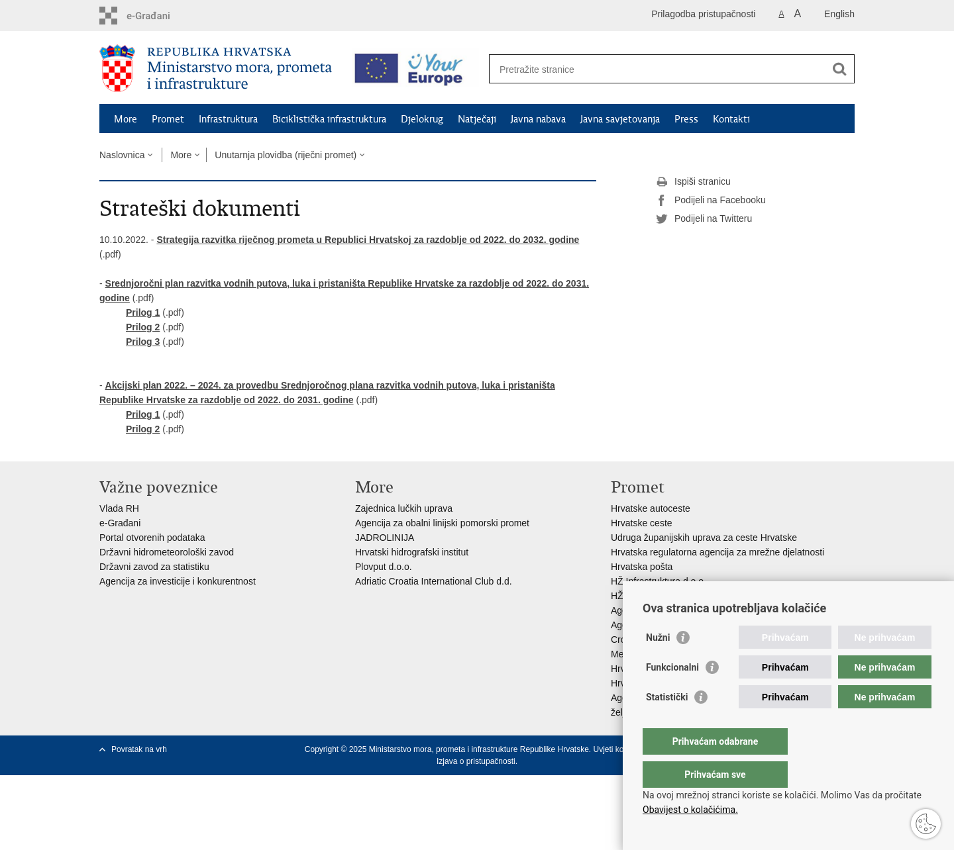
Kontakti (731, 119)
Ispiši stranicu (693, 182)
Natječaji (477, 119)
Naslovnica (121, 155)
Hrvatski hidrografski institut (411, 552)
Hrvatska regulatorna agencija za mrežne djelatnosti (717, 552)
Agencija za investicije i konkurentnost (177, 581)
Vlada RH (119, 508)
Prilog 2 (143, 327)
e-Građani (119, 523)
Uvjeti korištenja (621, 749)
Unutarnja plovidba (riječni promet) (285, 155)
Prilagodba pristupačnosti (703, 14)
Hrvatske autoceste (650, 508)
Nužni (658, 664)
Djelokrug (422, 119)
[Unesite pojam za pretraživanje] (660, 69)
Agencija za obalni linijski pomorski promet (442, 523)
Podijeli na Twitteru (704, 219)
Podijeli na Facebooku (711, 201)
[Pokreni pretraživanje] (839, 68)
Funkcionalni (672, 693)
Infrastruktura (228, 119)
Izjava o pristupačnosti (476, 761)
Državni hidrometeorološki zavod (166, 552)
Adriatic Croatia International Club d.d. (433, 581)
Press (686, 119)
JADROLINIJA (384, 537)
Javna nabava (538, 119)
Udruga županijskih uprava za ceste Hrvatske (704, 537)
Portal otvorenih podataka (152, 537)
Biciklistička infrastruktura (329, 119)
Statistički (667, 723)
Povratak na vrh (139, 749)
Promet (168, 119)
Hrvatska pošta (641, 566)
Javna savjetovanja (620, 119)
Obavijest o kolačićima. (690, 809)
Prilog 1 (143, 312)
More (125, 119)
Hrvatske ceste (641, 523)
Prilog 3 (143, 341)
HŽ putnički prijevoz (651, 595)
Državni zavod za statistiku (154, 566)
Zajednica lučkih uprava (403, 508)
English (839, 14)
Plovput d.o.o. (383, 566)
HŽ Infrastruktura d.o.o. (658, 581)
